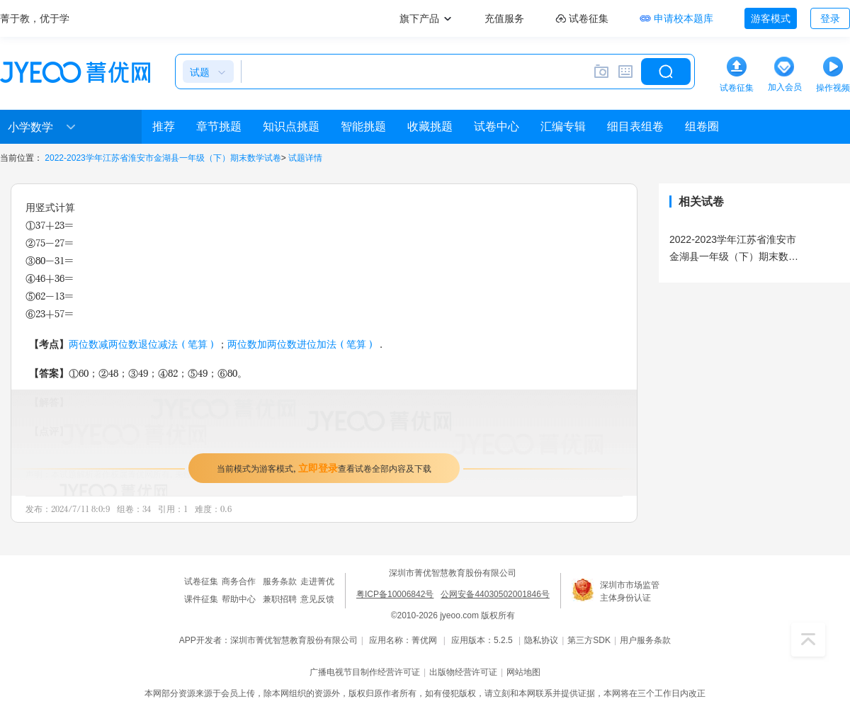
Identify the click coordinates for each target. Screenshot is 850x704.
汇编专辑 (563, 126)
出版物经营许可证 (463, 672)
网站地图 (523, 672)
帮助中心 (239, 599)
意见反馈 (317, 599)
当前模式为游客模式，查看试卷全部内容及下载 (324, 468)
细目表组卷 (635, 126)
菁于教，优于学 (34, 18)
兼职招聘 (280, 599)
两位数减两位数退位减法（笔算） (143, 344)
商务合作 (239, 581)
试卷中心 (496, 126)
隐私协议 (541, 640)
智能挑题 (363, 126)
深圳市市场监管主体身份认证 (629, 591)
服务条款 (280, 581)
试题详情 (305, 158)
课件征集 (201, 599)
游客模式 (770, 18)
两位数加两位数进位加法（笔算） (301, 344)
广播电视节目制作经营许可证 (365, 672)
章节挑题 (219, 126)
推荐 (163, 126)
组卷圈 (702, 126)
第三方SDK (589, 640)
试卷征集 (201, 581)
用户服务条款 (645, 640)
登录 (830, 18)
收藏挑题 (430, 126)
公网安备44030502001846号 (495, 594)
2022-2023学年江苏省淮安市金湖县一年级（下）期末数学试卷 (162, 158)
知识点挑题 (291, 126)
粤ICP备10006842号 (395, 594)
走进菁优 (317, 581)
